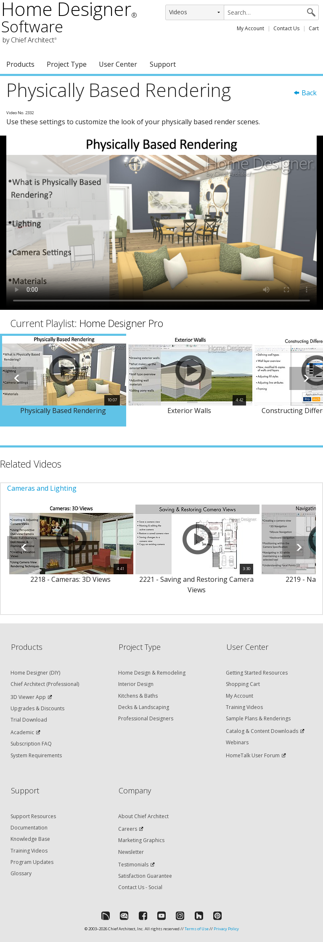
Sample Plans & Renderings (258, 718)
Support (163, 64)
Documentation (29, 827)
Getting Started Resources (257, 672)
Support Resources (33, 816)
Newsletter (131, 852)
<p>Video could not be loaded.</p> (161, 223)
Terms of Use (197, 929)
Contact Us (286, 28)
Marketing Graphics (141, 840)
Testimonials (133, 864)
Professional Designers (145, 718)
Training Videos (244, 707)
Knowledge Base (30, 839)
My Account (250, 28)
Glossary (21, 873)
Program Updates (32, 862)
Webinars (237, 742)
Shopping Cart (243, 684)
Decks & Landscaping (143, 707)
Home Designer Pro (121, 323)
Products (20, 64)
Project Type (67, 64)
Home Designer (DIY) (35, 672)
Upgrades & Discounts (37, 708)
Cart (314, 28)
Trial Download (29, 719)
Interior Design (136, 684)
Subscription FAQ (31, 743)
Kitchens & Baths (138, 695)
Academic (22, 732)
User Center (118, 64)
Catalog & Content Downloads (262, 731)
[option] (63, 380)
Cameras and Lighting (42, 488)
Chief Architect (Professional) (45, 684)
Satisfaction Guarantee (145, 875)
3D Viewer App (28, 697)
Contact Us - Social (140, 887)
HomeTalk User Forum (253, 755)
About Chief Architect (143, 816)
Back (305, 92)
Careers (127, 828)
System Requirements (36, 755)
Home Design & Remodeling (151, 672)
